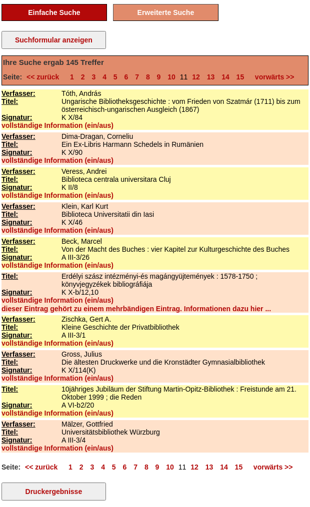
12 (196, 77)
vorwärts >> (272, 77)
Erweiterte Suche (166, 12)
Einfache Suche (54, 12)
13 (211, 77)
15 (240, 77)
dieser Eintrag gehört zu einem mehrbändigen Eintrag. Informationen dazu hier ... (136, 309)
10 (172, 77)
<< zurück (44, 77)
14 (226, 77)
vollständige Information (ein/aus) (58, 125)
